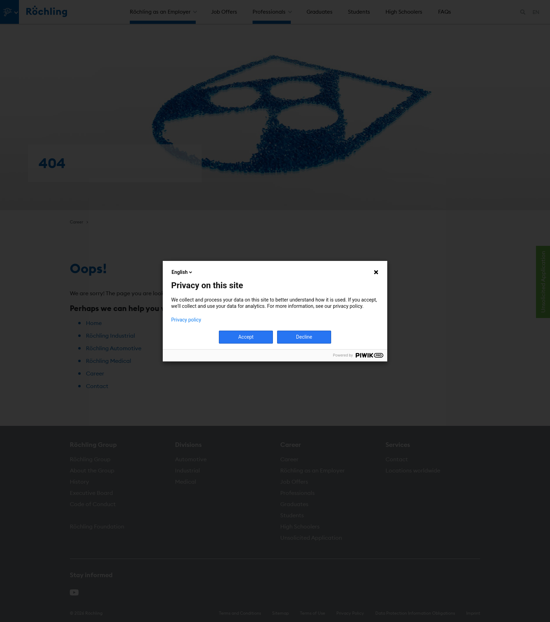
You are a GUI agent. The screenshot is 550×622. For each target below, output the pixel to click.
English (182, 272)
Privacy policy (186, 320)
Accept (246, 337)
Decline (304, 337)
